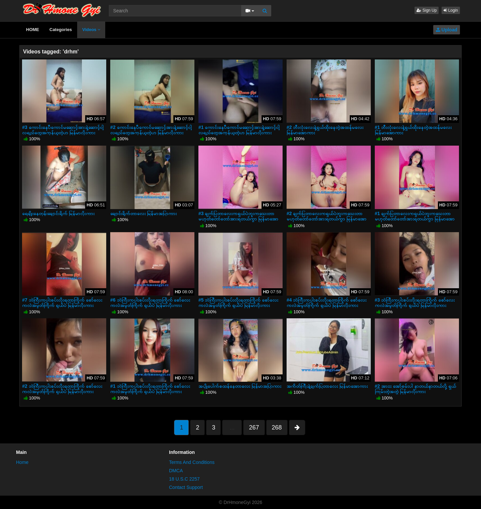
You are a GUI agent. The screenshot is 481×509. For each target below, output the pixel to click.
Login (451, 10)
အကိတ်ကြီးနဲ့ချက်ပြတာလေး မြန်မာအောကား (327, 386)
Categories (60, 29)
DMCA (176, 470)
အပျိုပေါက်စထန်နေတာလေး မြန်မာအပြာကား (239, 386)
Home (22, 462)
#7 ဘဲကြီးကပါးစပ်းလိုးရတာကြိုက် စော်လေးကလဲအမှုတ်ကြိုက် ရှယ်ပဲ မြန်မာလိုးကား (62, 302)
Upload (446, 29)
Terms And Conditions (191, 462)
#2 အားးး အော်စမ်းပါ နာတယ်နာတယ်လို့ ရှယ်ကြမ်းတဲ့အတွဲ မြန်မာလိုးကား (415, 388)
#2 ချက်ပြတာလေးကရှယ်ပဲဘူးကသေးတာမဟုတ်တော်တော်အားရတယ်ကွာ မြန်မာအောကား (326, 219)
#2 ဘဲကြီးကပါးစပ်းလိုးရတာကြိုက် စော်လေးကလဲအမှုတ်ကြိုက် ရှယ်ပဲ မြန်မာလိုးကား (62, 388)
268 (277, 427)
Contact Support (186, 487)
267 (254, 427)
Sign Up (427, 10)
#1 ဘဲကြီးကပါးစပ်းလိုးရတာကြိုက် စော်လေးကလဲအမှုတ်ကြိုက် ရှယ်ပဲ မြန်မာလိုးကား (150, 388)
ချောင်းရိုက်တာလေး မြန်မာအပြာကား (143, 213)
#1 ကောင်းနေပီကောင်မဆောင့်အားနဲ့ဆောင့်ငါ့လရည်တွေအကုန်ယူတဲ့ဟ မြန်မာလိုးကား (239, 130)
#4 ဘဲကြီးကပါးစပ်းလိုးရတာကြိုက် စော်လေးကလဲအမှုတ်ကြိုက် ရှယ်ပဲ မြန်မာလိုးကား (326, 302)
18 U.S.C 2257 (184, 479)
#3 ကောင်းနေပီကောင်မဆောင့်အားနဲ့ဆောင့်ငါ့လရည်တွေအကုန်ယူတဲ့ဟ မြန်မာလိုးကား (62, 130)
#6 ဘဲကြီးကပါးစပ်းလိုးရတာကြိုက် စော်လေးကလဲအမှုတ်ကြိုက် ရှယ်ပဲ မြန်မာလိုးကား (150, 302)
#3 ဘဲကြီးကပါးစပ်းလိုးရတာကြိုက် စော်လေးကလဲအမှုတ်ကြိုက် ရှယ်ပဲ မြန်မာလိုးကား (415, 302)
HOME (32, 29)
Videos (91, 29)
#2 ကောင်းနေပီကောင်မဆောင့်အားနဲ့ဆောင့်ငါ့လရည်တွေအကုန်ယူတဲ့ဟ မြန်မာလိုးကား (150, 130)
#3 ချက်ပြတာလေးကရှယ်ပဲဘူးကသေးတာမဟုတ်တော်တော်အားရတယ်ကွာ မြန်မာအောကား (238, 219)
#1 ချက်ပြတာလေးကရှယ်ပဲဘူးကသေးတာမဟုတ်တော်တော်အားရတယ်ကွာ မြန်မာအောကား (415, 219)
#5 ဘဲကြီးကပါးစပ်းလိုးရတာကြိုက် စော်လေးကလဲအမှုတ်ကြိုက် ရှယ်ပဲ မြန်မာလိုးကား (238, 302)
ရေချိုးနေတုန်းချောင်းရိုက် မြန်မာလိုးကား (58, 213)
